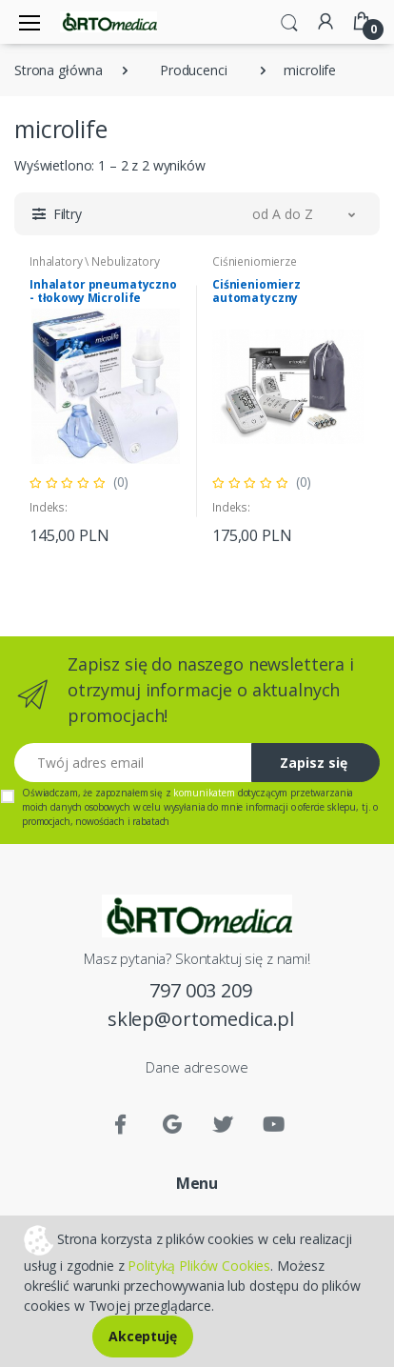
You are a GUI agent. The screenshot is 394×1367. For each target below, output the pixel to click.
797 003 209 (200, 990)
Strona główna (58, 70)
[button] (289, 21)
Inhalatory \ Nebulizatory (94, 261)
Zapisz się (313, 763)
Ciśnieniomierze (254, 261)
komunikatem (203, 792)
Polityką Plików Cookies (199, 1265)
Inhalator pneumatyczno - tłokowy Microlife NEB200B (103, 297)
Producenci (193, 70)
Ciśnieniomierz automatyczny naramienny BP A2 (265, 297)
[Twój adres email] (133, 762)
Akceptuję (142, 1336)
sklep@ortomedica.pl (201, 1019)
